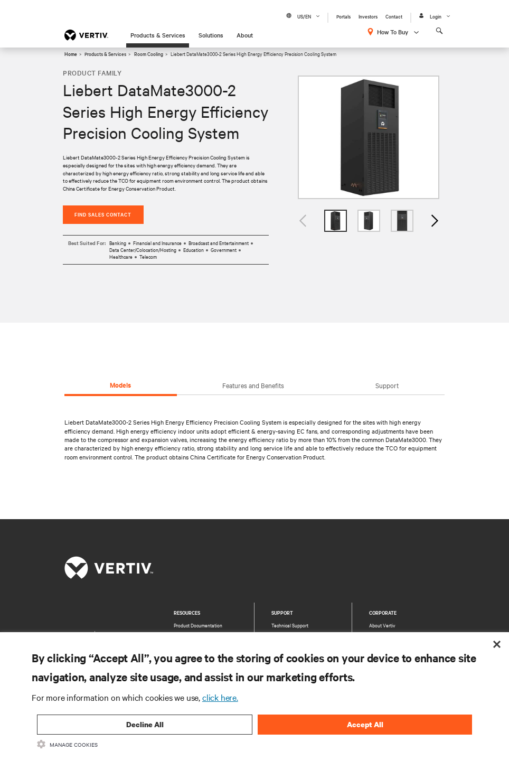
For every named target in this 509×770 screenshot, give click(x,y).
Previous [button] (303, 221)
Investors (368, 16)
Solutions (211, 35)
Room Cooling (148, 53)
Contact (393, 16)
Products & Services (157, 35)
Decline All (145, 724)
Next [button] (434, 221)
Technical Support (289, 625)
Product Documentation (198, 625)
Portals (343, 16)
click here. (220, 697)
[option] (368, 138)
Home (70, 53)
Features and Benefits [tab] (253, 385)
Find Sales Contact (102, 214)
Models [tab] (120, 385)
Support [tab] (387, 385)
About (245, 35)
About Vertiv (382, 625)
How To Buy (392, 31)
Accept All (365, 724)
